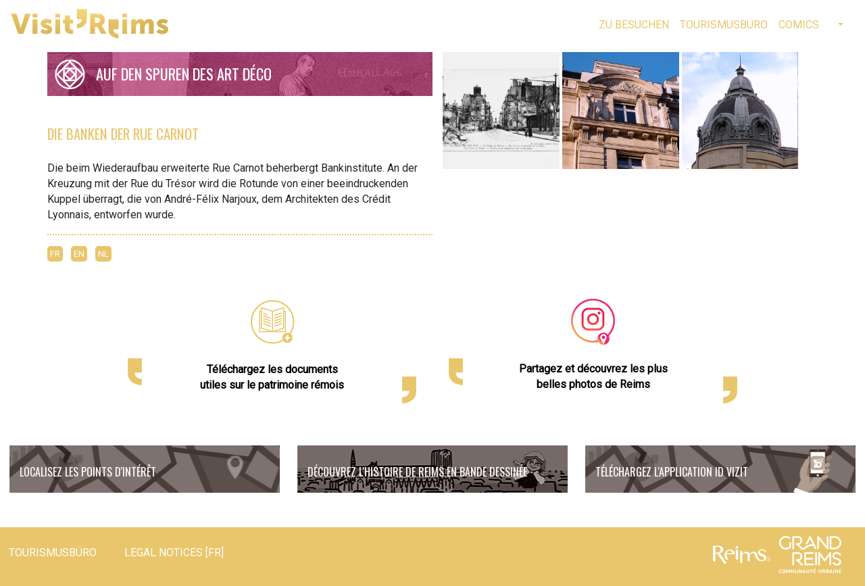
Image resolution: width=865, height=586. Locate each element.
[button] (839, 24)
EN (79, 254)
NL (103, 254)
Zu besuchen (634, 24)
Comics (798, 24)
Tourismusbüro (724, 24)
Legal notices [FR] (174, 552)
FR (55, 254)
